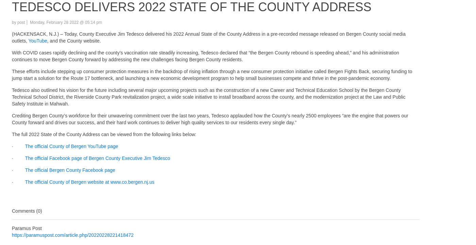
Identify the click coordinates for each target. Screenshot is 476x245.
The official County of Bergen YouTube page (71, 146)
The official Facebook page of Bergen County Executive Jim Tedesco (97, 158)
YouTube (38, 41)
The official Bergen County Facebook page (69, 170)
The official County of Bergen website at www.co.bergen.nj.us (89, 182)
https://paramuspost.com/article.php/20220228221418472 (73, 235)
